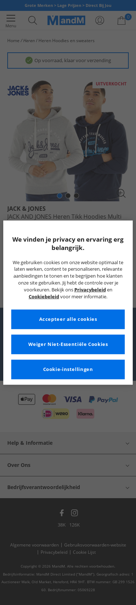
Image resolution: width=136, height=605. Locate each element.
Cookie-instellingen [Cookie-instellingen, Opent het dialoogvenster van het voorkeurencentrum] (68, 369)
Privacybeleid (90, 290)
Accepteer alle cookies (68, 319)
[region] (67, 302)
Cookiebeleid (44, 297)
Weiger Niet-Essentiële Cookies (68, 344)
